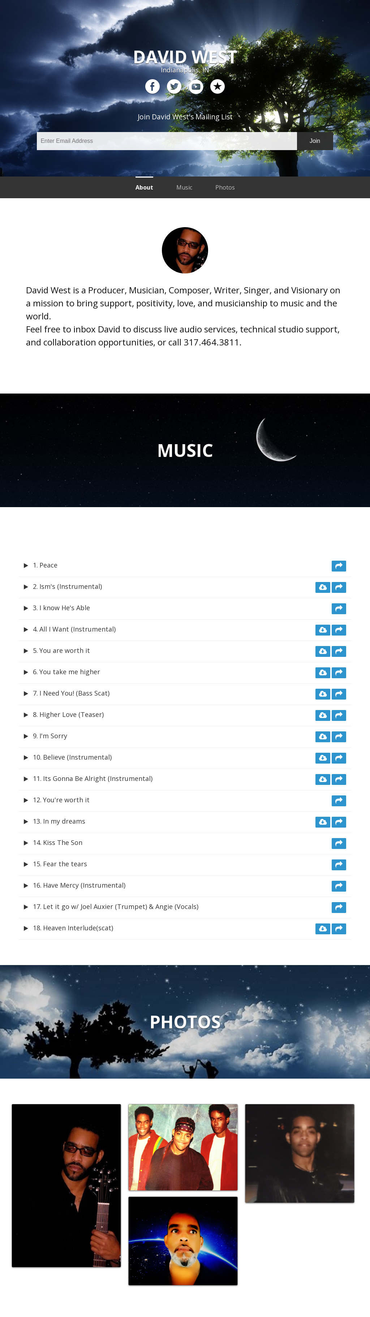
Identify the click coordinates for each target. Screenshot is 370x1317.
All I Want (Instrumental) (77, 629)
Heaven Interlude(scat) (78, 927)
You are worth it (64, 650)
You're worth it (66, 799)
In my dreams (64, 821)
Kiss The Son (62, 842)
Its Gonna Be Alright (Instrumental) (97, 778)
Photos (225, 187)
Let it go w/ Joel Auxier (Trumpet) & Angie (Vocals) (120, 906)
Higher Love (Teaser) (71, 714)
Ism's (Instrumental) (70, 586)
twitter (174, 86)
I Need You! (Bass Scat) (74, 693)
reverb (217, 86)
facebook (152, 86)
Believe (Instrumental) (77, 757)
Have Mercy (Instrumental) (84, 885)
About (144, 187)
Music (184, 187)
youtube (195, 86)
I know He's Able (64, 607)
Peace (48, 565)
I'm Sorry (53, 735)
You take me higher (69, 671)
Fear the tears (65, 863)
